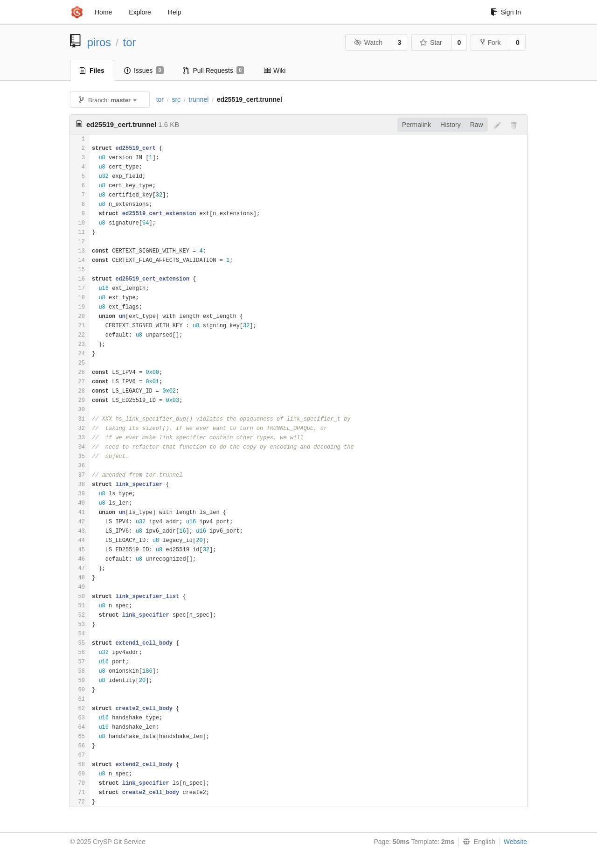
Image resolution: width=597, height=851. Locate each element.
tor (129, 42)
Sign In (506, 12)
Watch (368, 42)
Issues (144, 70)
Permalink (416, 124)
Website (515, 841)
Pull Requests (213, 70)
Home (103, 12)
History (450, 124)
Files (92, 70)
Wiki (274, 70)
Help (174, 12)
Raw (476, 124)
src (176, 99)
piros (99, 42)
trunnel (198, 99)
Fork (490, 42)
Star (431, 42)
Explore (140, 12)
